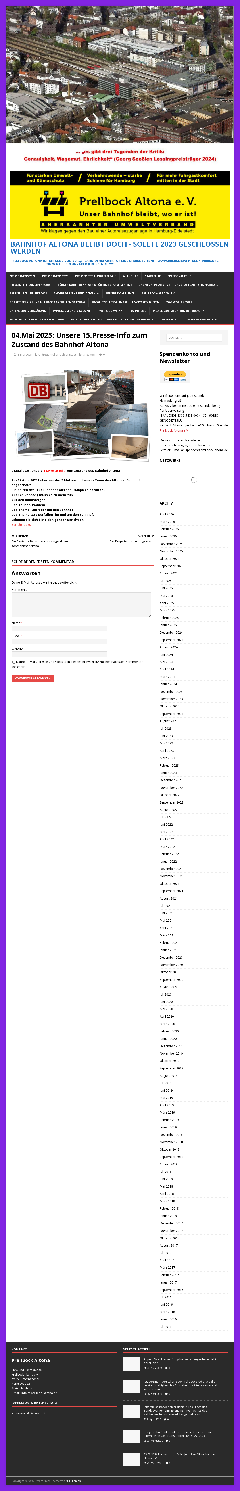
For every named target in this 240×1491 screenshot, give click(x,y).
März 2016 (167, 1312)
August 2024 (169, 647)
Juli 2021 (166, 906)
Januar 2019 (168, 1127)
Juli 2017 (166, 1253)
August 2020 (169, 987)
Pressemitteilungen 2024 (94, 276)
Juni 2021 (166, 913)
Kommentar (20, 589)
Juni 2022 (166, 824)
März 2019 (167, 1112)
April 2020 (167, 1016)
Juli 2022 (166, 817)
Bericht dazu (21, 524)
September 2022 (171, 802)
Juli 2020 (166, 994)
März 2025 (167, 610)
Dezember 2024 (171, 632)
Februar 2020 (169, 1031)
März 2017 (167, 1267)
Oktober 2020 (169, 972)
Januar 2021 (168, 950)
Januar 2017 (168, 1282)
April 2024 (167, 669)
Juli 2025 (166, 581)
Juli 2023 (166, 728)
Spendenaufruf (179, 276)
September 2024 (171, 640)
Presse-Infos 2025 (55, 276)
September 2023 (171, 714)
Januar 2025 (168, 625)
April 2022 (167, 839)
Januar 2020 (168, 1038)
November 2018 (171, 1142)
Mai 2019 (166, 1098)
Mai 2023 (166, 743)
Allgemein (89, 355)
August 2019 (169, 1075)
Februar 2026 (169, 529)
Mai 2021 (166, 920)
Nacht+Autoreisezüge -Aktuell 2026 (37, 319)
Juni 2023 (166, 736)
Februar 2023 (169, 765)
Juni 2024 (166, 654)
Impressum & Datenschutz (29, 1413)
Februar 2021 (169, 942)
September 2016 (171, 1290)
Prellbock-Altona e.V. (158, 293)
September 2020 (171, 979)
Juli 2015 (166, 1326)
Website (17, 649)
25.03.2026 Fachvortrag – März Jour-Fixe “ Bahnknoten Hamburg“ (179, 1456)
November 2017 (171, 1230)
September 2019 (171, 1068)
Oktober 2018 (169, 1149)
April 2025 (167, 603)
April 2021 (167, 928)
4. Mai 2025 (24, 355)
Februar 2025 (169, 618)
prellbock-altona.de (44, 1393)
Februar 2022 (169, 854)
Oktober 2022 (169, 795)
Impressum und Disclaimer (72, 311)
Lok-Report (169, 319)
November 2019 (171, 1053)
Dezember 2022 (171, 780)
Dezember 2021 (171, 869)
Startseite (153, 276)
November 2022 (171, 787)
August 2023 (169, 721)
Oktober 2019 (169, 1061)
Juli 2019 (166, 1083)
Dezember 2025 (171, 544)
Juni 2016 (166, 1304)
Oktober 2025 (169, 558)
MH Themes (73, 1481)
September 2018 (171, 1157)
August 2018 (169, 1164)
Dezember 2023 (171, 691)
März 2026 (167, 522)
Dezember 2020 (171, 957)
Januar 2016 (168, 1319)
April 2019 (167, 1105)
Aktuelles (130, 276)
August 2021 (169, 898)
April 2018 (167, 1194)
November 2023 (171, 699)
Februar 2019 (169, 1120)
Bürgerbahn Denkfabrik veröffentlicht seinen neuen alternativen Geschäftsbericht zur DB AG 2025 (179, 1434)
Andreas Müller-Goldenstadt (57, 355)
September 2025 (171, 566)
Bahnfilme (138, 311)
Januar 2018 (168, 1216)
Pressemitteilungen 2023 (28, 293)
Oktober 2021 (169, 883)
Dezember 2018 (171, 1134)
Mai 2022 (166, 832)
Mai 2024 (166, 662)
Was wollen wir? (179, 302)
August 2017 (169, 1245)
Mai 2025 (166, 595)
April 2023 (167, 750)
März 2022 (167, 846)
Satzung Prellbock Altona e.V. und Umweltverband (110, 319)
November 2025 (171, 551)
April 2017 (167, 1260)
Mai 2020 (166, 1009)
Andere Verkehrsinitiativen (75, 293)
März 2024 (167, 677)
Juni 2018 (166, 1179)
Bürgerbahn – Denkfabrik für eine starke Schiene (95, 285)
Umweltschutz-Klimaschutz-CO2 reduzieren (125, 302)
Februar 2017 (169, 1275)
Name (16, 623)
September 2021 (171, 891)
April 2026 (167, 514)
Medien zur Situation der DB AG (176, 311)
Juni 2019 (166, 1090)
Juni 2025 (166, 588)
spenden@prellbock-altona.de (207, 450)
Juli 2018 (166, 1171)
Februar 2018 (169, 1208)
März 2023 (167, 758)
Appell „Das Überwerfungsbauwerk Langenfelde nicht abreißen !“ (180, 1361)
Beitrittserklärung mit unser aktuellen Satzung (47, 302)
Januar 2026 (168, 536)
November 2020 (171, 965)
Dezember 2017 (171, 1223)
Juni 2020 (166, 1002)
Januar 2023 (168, 773)
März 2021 (167, 935)
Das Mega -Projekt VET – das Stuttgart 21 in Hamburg (179, 285)
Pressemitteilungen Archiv (30, 285)
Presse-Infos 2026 (22, 276)
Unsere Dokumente (120, 293)
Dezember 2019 (171, 1046)
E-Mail (16, 636)
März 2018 (167, 1201)
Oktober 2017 (169, 1238)
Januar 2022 (168, 861)
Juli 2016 (166, 1297)
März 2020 (167, 1024)
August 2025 (169, 573)
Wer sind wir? (109, 311)
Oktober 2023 (169, 706)
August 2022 (169, 810)
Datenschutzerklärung (28, 311)
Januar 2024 (168, 684)
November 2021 (171, 876)
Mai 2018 (166, 1186)
